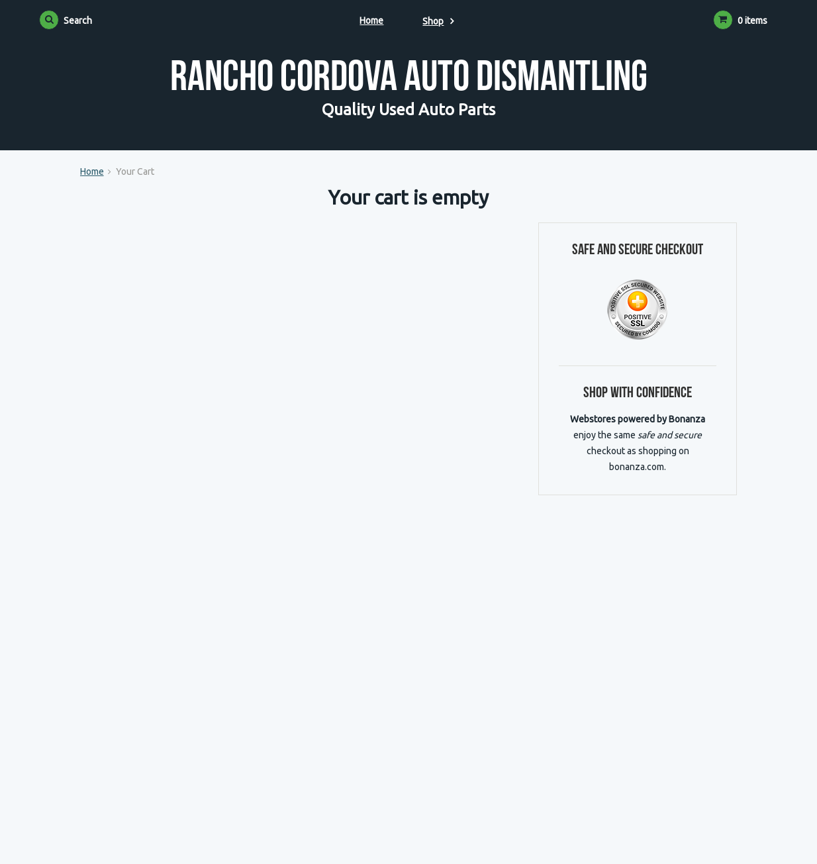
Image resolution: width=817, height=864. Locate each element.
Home (371, 20)
